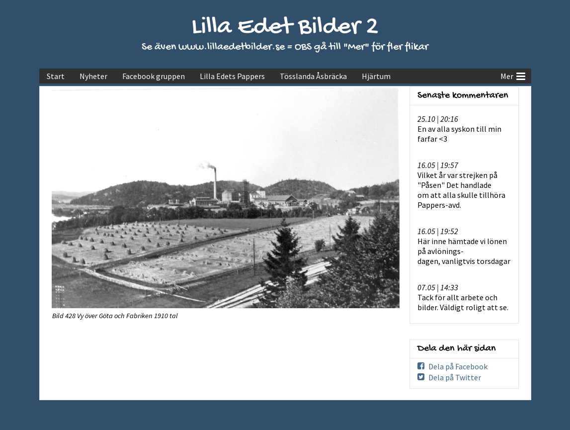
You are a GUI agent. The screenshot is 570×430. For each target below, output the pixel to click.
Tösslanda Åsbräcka (313, 76)
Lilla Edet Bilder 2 (285, 27)
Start (56, 76)
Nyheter (93, 76)
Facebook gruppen (153, 76)
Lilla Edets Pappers (232, 76)
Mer (512, 75)
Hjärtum (376, 76)
